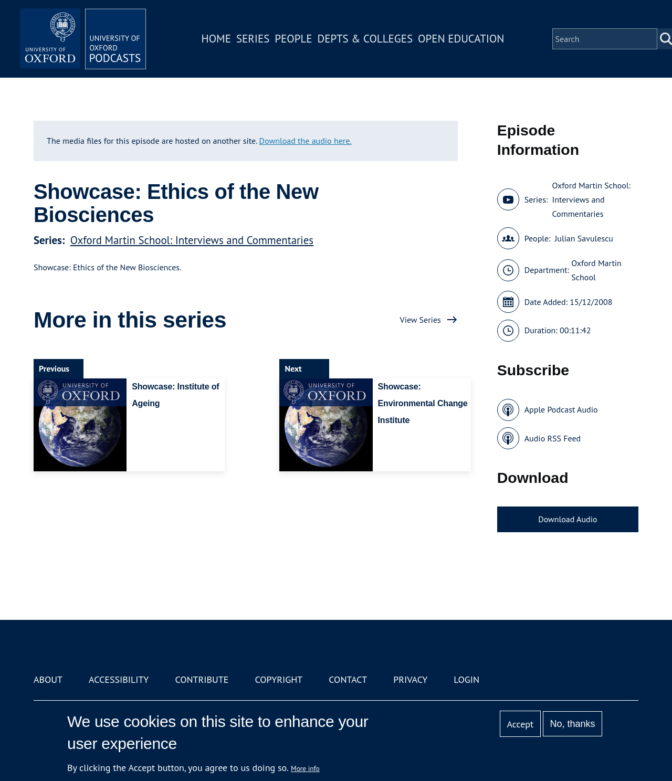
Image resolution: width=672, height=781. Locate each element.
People (293, 38)
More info (305, 768)
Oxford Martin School (596, 270)
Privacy (410, 679)
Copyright (278, 679)
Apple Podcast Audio (561, 409)
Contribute (201, 679)
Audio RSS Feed (552, 438)
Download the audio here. (305, 140)
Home (216, 38)
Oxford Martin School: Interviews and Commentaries (191, 240)
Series (252, 38)
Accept (520, 724)
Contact (348, 679)
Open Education (461, 38)
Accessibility (119, 679)
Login (466, 679)
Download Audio (567, 519)
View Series (420, 319)
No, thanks (572, 724)
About (48, 679)
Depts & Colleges (365, 38)
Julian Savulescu (584, 238)
